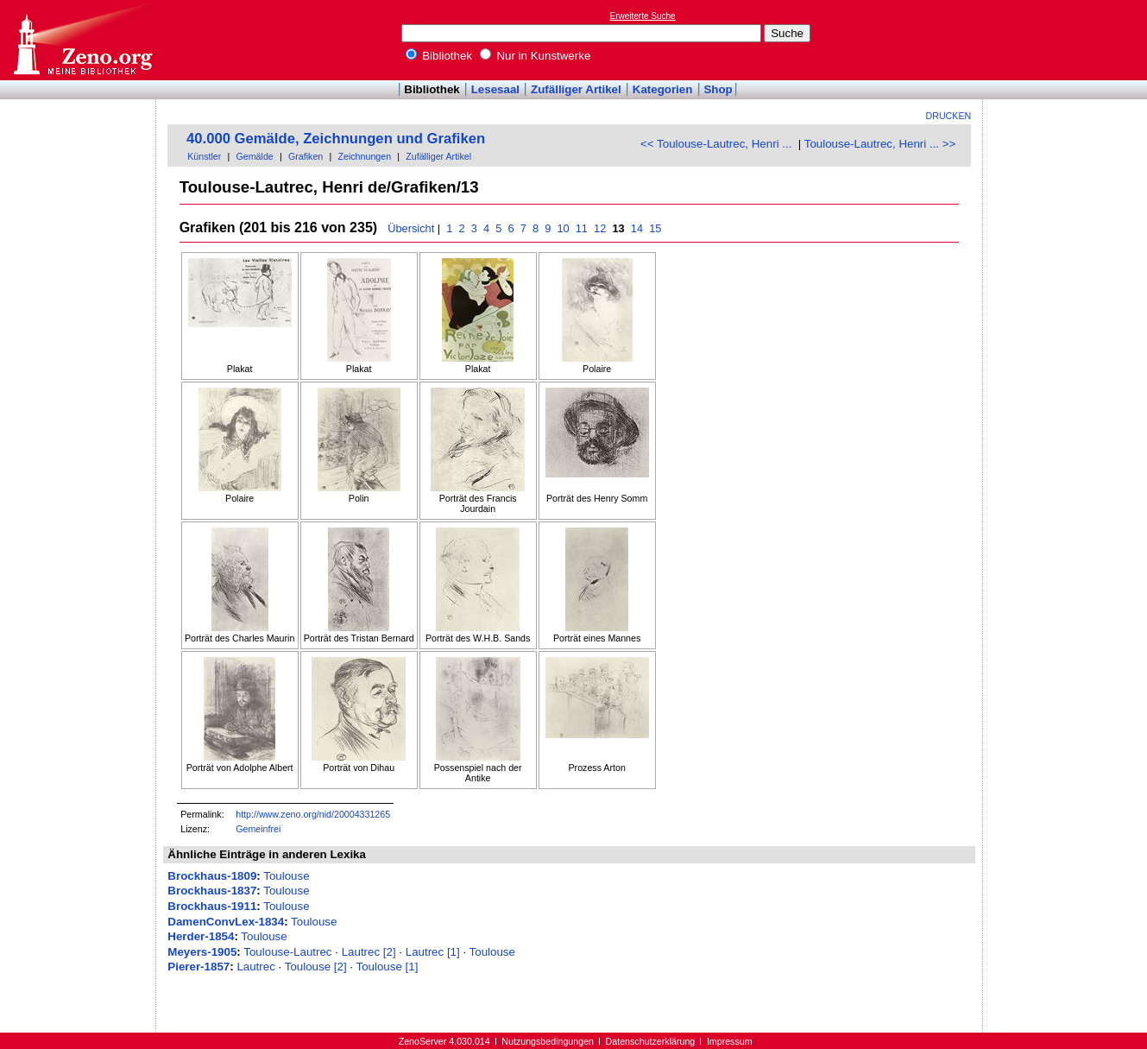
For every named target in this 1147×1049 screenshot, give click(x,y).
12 (600, 228)
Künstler (204, 156)
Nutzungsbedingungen (547, 1041)
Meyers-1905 (201, 951)
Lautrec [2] (369, 951)
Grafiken (305, 156)
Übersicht (411, 228)
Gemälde (255, 156)
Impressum (730, 1041)
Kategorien (663, 89)
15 (655, 228)
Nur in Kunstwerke (535, 55)
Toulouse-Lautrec (287, 951)
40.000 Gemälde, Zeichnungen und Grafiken (335, 138)
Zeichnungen (364, 156)
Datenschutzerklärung (651, 1041)
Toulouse (286, 875)
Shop (717, 89)
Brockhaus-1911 (211, 906)
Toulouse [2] (316, 966)
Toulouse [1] (387, 966)
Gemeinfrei (258, 829)
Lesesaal (495, 89)
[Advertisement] (1067, 40)
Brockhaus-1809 (211, 875)
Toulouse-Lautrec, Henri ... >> (880, 143)
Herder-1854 (200, 936)
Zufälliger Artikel (576, 89)
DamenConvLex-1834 (225, 921)
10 (563, 228)
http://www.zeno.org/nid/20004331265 (313, 814)
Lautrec (255, 966)
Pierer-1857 (198, 966)
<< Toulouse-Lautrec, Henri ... (715, 143)
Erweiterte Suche (643, 16)
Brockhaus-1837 (211, 890)
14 (636, 228)
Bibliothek (439, 55)
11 (581, 228)
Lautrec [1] (433, 951)
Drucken (949, 116)
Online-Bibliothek (82, 40)
